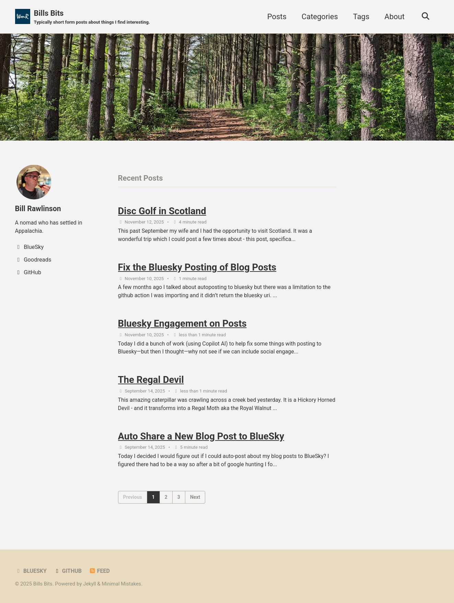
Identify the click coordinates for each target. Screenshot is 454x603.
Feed (101, 571)
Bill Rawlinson (39, 209)
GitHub (69, 571)
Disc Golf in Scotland (162, 211)
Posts (275, 16)
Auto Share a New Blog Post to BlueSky (201, 442)
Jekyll (90, 584)
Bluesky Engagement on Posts (182, 327)
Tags (359, 16)
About (393, 16)
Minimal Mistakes (123, 584)
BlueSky (31, 571)
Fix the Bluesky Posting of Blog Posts (197, 269)
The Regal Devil (151, 384)
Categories (318, 16)
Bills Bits (94, 17)
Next (195, 504)
